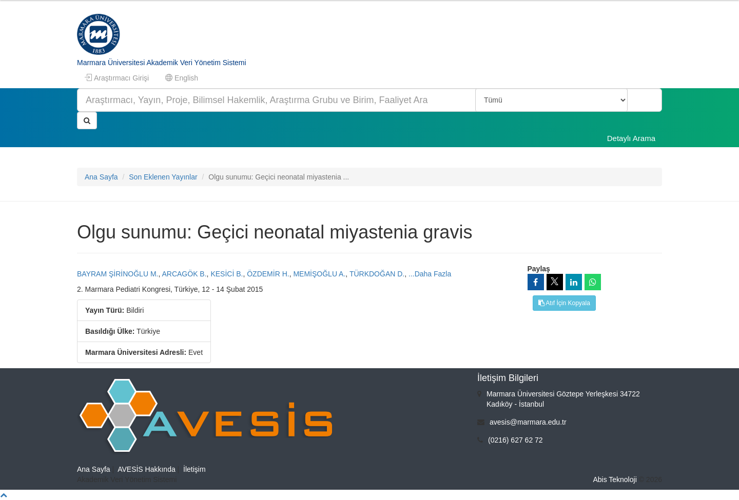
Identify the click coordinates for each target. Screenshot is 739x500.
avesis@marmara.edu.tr (528, 422)
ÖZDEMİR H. (268, 274)
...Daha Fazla (430, 274)
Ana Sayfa (101, 177)
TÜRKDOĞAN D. (376, 274)
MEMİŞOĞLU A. (319, 274)
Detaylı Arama (631, 138)
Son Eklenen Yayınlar (163, 177)
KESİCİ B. (226, 274)
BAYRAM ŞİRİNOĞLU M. (117, 274)
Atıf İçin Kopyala (564, 303)
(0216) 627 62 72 (515, 440)
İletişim (194, 469)
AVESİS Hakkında (147, 469)
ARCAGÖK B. (184, 274)
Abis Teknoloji (614, 479)
